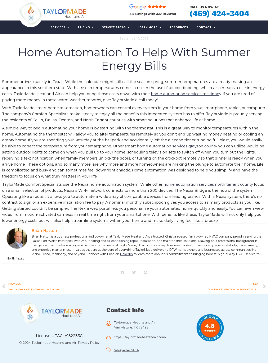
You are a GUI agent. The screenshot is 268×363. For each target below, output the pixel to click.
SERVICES (60, 27)
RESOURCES (179, 27)
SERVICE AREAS (115, 27)
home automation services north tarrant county (208, 184)
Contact (205, 27)
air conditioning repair (122, 241)
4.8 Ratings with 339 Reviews (152, 14)
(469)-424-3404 (126, 350)
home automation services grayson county (177, 146)
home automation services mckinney (186, 94)
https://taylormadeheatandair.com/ (140, 337)
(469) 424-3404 (219, 13)
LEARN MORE (149, 27)
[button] (122, 272)
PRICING (85, 27)
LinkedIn (126, 254)
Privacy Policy (88, 343)
